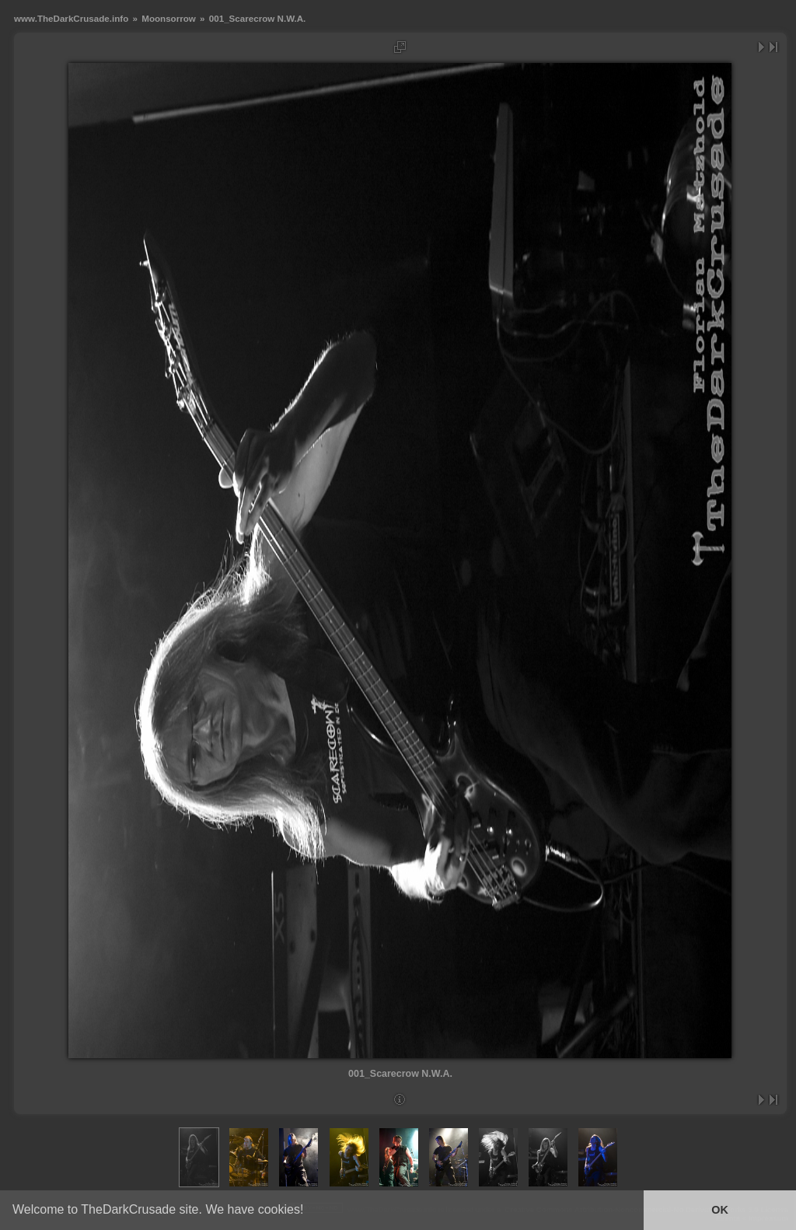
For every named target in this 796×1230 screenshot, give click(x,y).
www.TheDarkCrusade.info (71, 18)
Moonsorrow (168, 18)
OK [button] (719, 1210)
